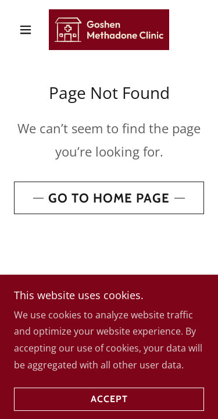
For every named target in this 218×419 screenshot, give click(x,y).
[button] (28, 29)
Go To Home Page (109, 198)
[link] (109, 29)
